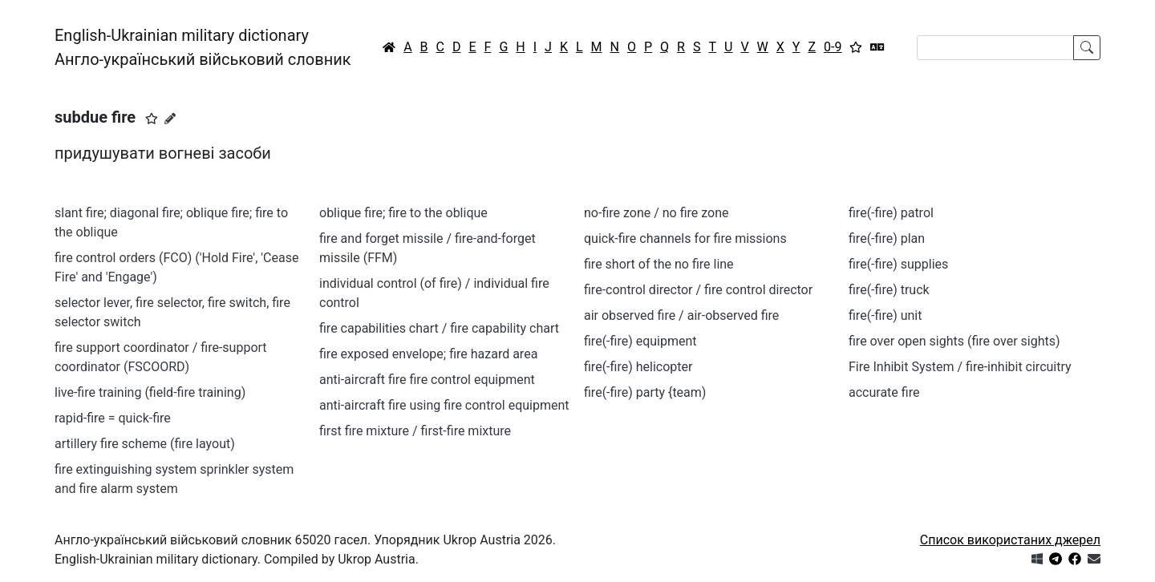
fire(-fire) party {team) (645, 392)
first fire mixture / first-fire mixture (415, 431)
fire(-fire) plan (887, 238)
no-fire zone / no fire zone (656, 212)
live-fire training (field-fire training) (150, 392)
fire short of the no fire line (659, 264)
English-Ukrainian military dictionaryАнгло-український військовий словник (203, 47)
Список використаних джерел (1010, 540)
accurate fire (884, 392)
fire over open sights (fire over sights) (954, 341)
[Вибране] (855, 47)
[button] (151, 118)
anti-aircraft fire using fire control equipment (444, 405)
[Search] (995, 47)
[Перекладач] (877, 47)
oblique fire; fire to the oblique (403, 212)
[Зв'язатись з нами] (1094, 559)
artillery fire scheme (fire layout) (145, 443)
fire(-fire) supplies (898, 264)
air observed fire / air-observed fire (681, 315)
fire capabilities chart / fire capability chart (439, 328)
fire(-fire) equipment (640, 341)
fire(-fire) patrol (891, 212)
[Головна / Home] (389, 47)
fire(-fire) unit (885, 315)
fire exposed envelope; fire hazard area (428, 354)
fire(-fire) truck (889, 289)
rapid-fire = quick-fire (113, 418)
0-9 (832, 47)
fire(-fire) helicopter (638, 366)
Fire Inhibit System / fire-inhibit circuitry (960, 366)
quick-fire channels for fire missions (685, 238)
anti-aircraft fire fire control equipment (427, 379)
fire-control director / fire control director (698, 289)
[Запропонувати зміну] (170, 118)
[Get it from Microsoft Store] (1037, 559)
